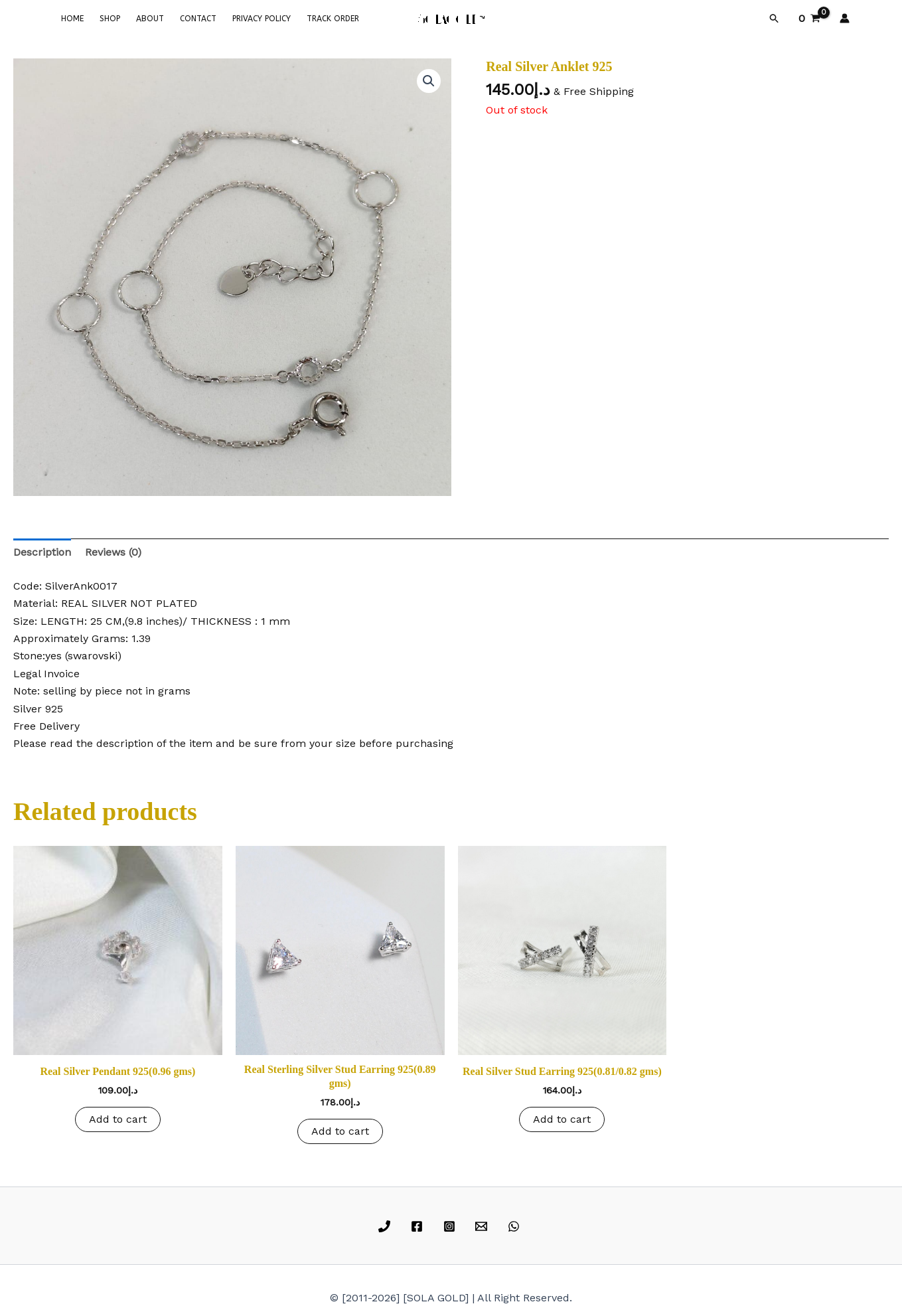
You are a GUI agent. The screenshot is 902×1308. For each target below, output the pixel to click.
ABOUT (150, 18)
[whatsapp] (516, 1226)
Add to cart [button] (118, 1119)
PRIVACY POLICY (261, 18)
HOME (72, 18)
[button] (774, 18)
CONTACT (198, 18)
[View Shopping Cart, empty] (809, 18)
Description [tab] (42, 552)
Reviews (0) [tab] (113, 552)
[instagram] (451, 1226)
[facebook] (418, 1226)
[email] (483, 1226)
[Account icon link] (845, 18)
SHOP (110, 18)
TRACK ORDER (333, 18)
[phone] (386, 1226)
